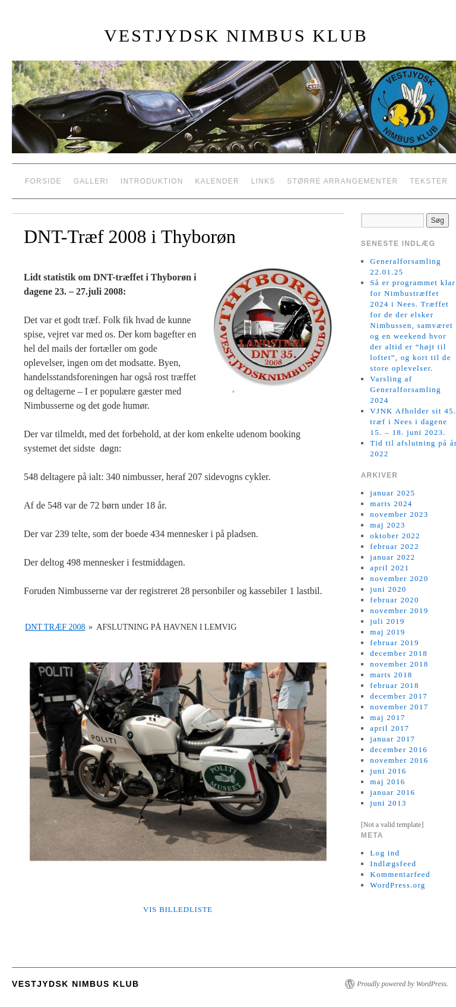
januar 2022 (392, 557)
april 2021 (389, 567)
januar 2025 (392, 492)
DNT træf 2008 (55, 627)
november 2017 (399, 706)
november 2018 (399, 663)
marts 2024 (391, 503)
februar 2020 (394, 599)
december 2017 (399, 696)
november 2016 (399, 760)
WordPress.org (397, 884)
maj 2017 (387, 717)
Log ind (385, 852)
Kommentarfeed (400, 874)
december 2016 (399, 749)
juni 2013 (388, 802)
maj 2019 (387, 631)
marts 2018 (391, 674)
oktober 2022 (395, 535)
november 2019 (399, 610)
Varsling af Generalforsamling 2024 (405, 389)
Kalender (217, 181)
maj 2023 (387, 524)
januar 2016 (392, 792)
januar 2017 (392, 738)
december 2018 (399, 653)
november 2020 (399, 578)
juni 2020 (388, 589)
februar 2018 (394, 685)
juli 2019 (387, 621)
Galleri (91, 181)
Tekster (429, 181)
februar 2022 (394, 546)
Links (263, 181)
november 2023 (399, 514)
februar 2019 (394, 642)
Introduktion (152, 181)
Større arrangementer (342, 181)
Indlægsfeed (393, 863)
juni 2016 (388, 770)
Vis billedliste (178, 909)
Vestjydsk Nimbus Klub (236, 35)
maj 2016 (387, 781)
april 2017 (389, 728)
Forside (43, 181)
